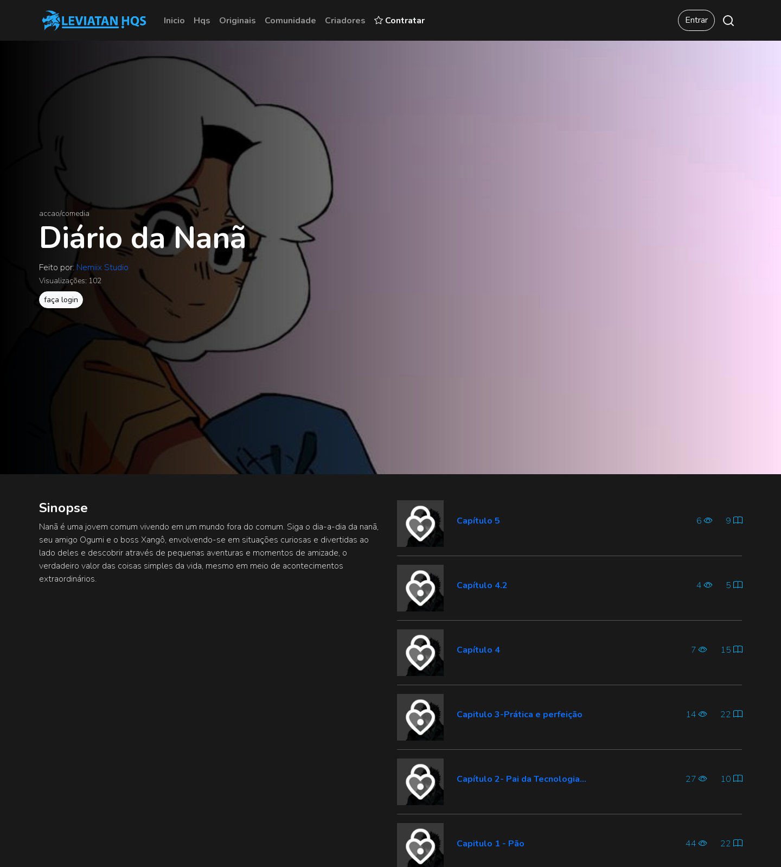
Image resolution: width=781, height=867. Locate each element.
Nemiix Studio (102, 267)
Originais (237, 21)
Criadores (345, 21)
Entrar (696, 20)
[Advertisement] (211, 670)
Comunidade (290, 21)
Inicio (174, 21)
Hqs (202, 21)
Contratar (399, 21)
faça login (61, 300)
